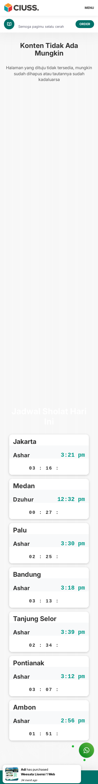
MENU (89, 8)
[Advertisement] (49, 245)
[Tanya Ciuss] (86, 750)
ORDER (84, 24)
